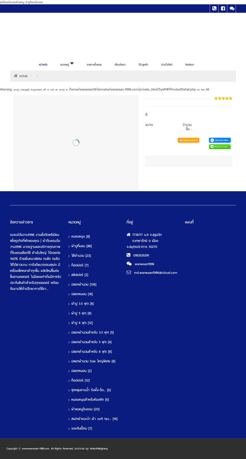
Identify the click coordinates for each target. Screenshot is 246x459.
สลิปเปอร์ (79, 275)
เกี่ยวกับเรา (120, 64)
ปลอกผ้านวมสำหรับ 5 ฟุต (91, 342)
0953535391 (141, 255)
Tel (214, 8)
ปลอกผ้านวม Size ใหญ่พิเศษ (93, 361)
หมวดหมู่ (67, 63)
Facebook (223, 8)
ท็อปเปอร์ (79, 265)
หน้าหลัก (43, 64)
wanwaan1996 (144, 264)
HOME (23, 76)
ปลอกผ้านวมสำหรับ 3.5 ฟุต (92, 332)
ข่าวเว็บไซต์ (166, 64)
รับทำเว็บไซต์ (79, 448)
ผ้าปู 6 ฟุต (82, 323)
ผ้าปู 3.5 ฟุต (82, 303)
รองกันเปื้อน (81, 428)
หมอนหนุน (80, 236)
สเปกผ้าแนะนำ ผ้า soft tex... (94, 419)
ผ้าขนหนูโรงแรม (85, 409)
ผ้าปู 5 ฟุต (81, 313)
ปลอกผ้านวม (83, 284)
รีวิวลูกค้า (143, 64)
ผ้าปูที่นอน (81, 246)
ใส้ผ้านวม (81, 255)
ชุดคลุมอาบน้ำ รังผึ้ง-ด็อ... (91, 390)
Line (231, 8)
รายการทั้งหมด (94, 64)
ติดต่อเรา (189, 64)
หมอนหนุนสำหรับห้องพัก (90, 399)
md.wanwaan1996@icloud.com (155, 272)
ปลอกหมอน (82, 294)
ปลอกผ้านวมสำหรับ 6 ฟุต (91, 351)
